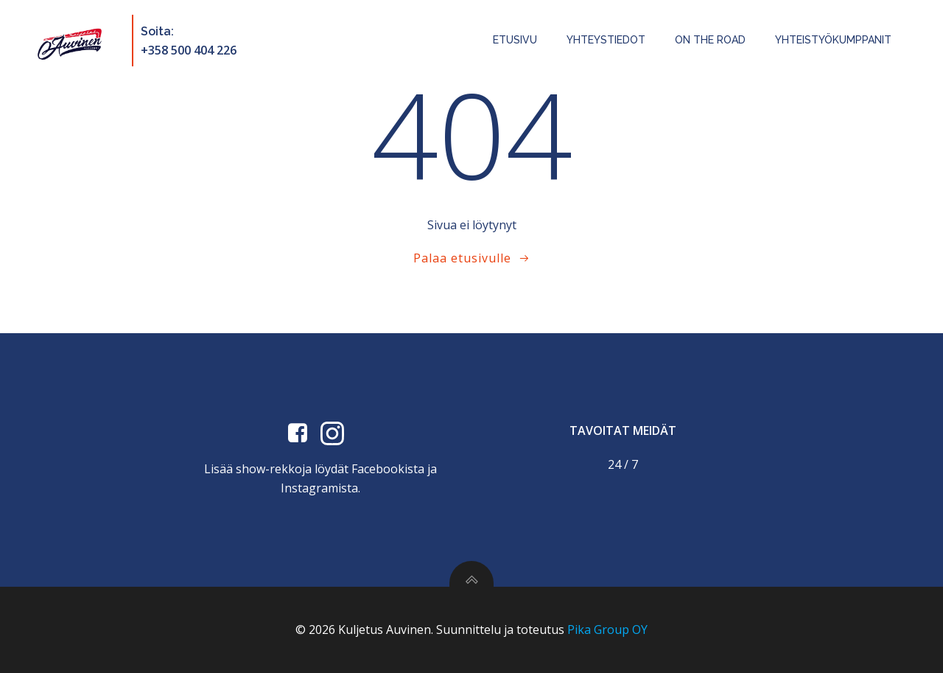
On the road (710, 40)
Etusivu (515, 40)
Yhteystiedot (606, 40)
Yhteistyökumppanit (833, 40)
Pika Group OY (607, 629)
